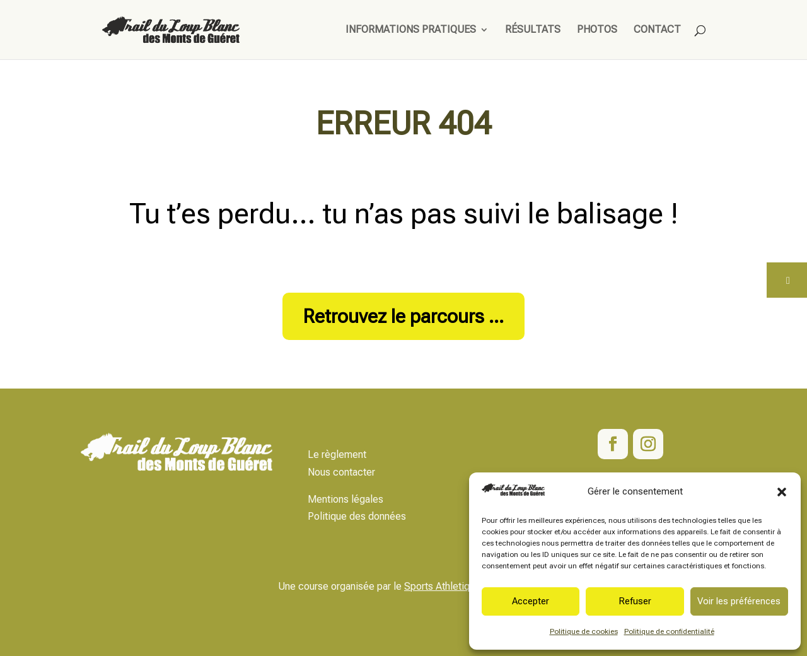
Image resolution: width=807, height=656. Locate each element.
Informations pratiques (410, 30)
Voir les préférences (739, 601)
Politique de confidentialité (669, 631)
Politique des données (357, 516)
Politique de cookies (584, 631)
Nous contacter (341, 472)
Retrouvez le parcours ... (403, 316)
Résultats (532, 30)
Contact (657, 30)
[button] (781, 492)
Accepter (530, 601)
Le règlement (337, 454)
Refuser (634, 601)
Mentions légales (345, 499)
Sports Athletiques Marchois (466, 586)
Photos (597, 30)
